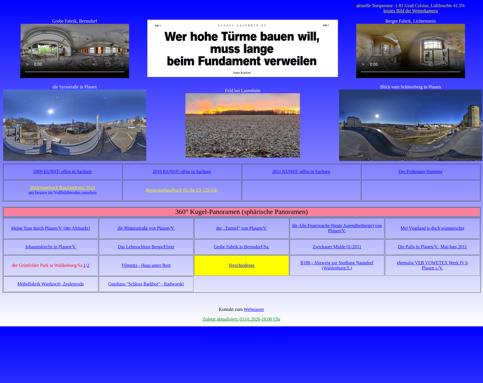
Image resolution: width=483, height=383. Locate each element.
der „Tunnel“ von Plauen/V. (241, 228)
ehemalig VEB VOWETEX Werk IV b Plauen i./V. (432, 265)
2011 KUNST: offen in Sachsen (301, 171)
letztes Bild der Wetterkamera (410, 10)
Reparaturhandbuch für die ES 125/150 (182, 190)
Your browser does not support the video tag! (74, 51)
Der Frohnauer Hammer (421, 171)
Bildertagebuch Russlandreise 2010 (62, 187)
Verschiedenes (241, 265)
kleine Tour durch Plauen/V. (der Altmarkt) (50, 228)
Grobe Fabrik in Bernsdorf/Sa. (242, 246)
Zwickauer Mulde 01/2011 (337, 246)
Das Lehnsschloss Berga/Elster (146, 246)
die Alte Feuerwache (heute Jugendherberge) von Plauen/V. (337, 228)
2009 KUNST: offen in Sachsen (62, 171)
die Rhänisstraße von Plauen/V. (146, 228)
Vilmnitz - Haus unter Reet (146, 265)
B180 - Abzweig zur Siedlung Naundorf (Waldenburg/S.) (337, 265)
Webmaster (254, 309)
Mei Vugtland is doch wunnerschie (432, 228)
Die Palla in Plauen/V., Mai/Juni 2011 (432, 246)
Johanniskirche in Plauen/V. (50, 246)
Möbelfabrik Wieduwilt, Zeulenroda (50, 283)
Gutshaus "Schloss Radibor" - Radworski (146, 283)
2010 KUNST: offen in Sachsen (182, 171)
